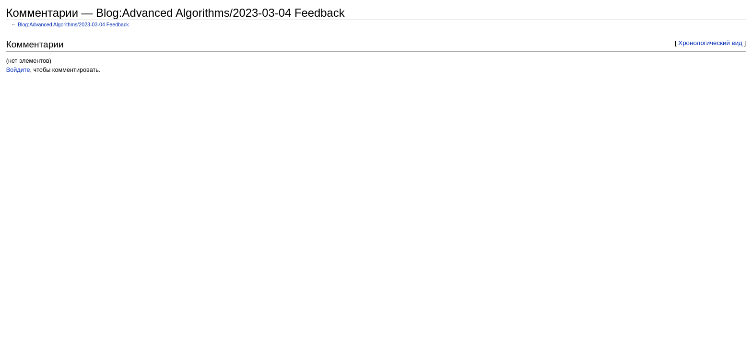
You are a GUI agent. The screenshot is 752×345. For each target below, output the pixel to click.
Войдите (18, 70)
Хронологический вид (710, 42)
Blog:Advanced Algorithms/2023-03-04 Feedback (73, 24)
